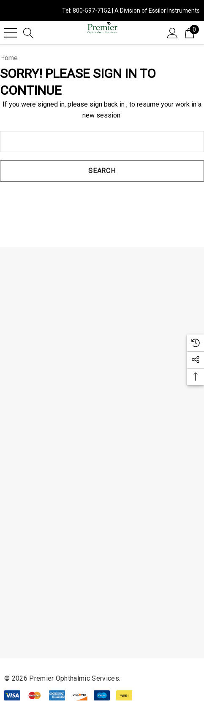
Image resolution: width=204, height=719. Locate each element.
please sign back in (96, 104)
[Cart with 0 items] (189, 32)
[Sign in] (172, 32)
